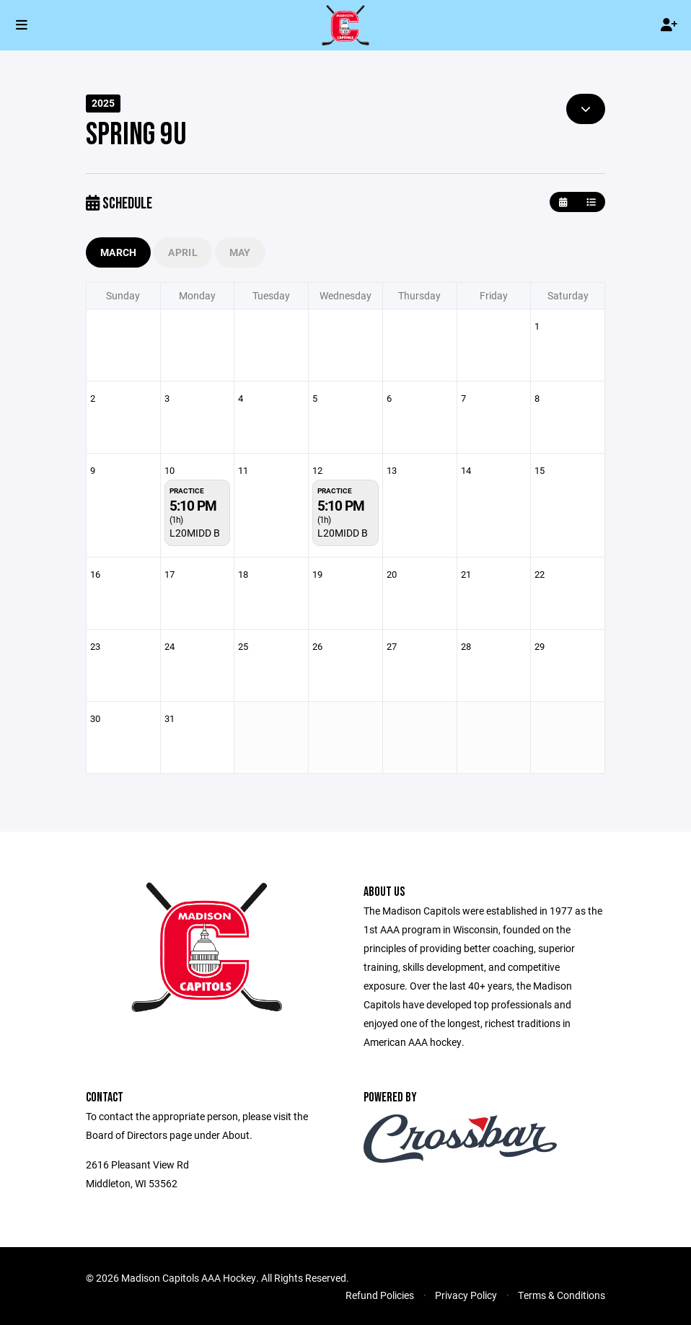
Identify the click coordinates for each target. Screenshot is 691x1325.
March (118, 252)
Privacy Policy (466, 1295)
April (182, 252)
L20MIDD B (195, 533)
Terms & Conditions (561, 1295)
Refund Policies (380, 1295)
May (240, 252)
